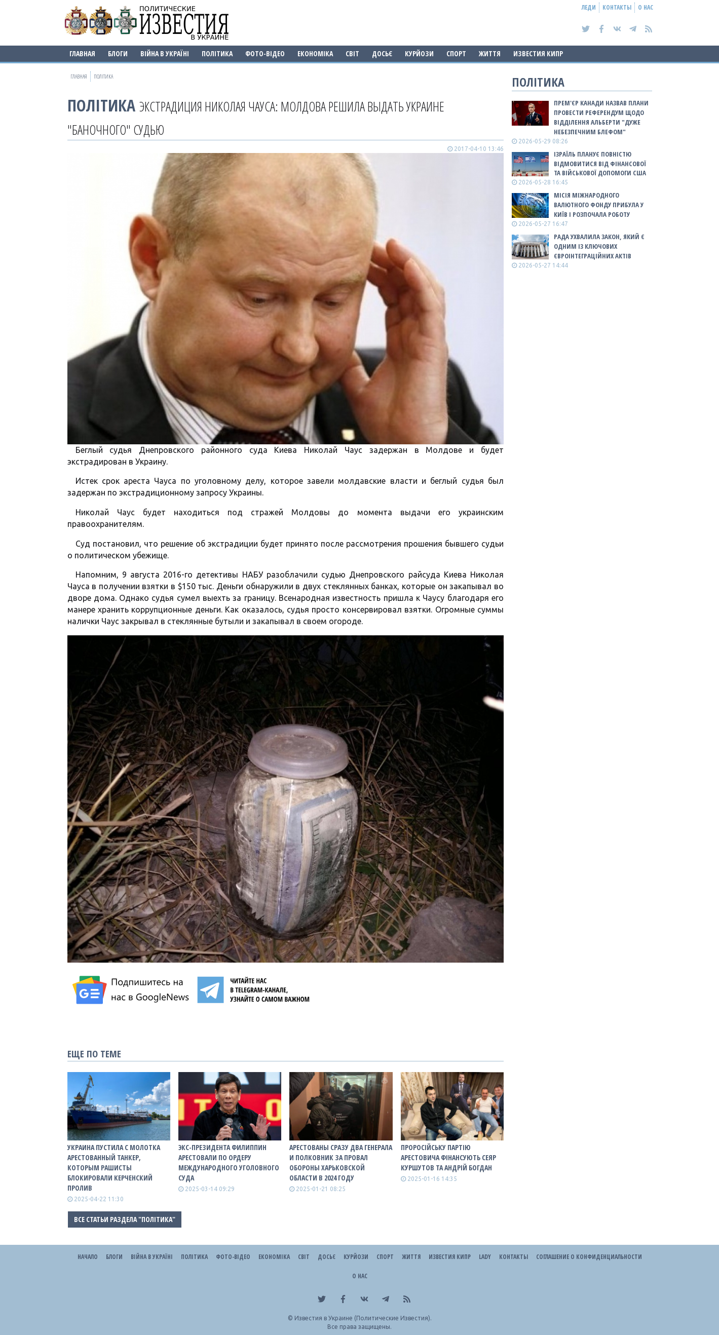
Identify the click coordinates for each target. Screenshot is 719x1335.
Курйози (419, 53)
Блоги (118, 53)
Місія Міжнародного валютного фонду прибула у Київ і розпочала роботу (599, 204)
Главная (82, 53)
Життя (490, 53)
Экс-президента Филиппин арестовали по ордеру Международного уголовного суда (228, 1162)
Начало (88, 1256)
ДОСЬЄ (382, 53)
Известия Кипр (538, 53)
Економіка (315, 53)
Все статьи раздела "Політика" (124, 1219)
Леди (589, 7)
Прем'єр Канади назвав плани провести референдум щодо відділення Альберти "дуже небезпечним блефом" (601, 117)
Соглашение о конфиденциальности (589, 1256)
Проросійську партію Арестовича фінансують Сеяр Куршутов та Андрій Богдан (448, 1157)
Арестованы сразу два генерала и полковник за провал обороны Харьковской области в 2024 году (340, 1162)
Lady (485, 1256)
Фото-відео (265, 53)
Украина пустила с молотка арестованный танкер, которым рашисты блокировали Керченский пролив (113, 1167)
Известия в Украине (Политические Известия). (363, 1318)
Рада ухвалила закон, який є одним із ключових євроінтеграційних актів (599, 246)
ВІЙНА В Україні (164, 53)
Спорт (456, 53)
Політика (217, 53)
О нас (645, 7)
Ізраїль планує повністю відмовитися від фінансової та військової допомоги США (600, 163)
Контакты (616, 7)
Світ (352, 53)
